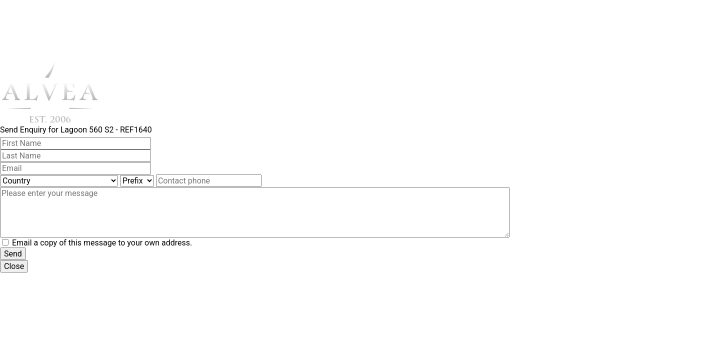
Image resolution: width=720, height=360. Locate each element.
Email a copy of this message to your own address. (102, 243)
